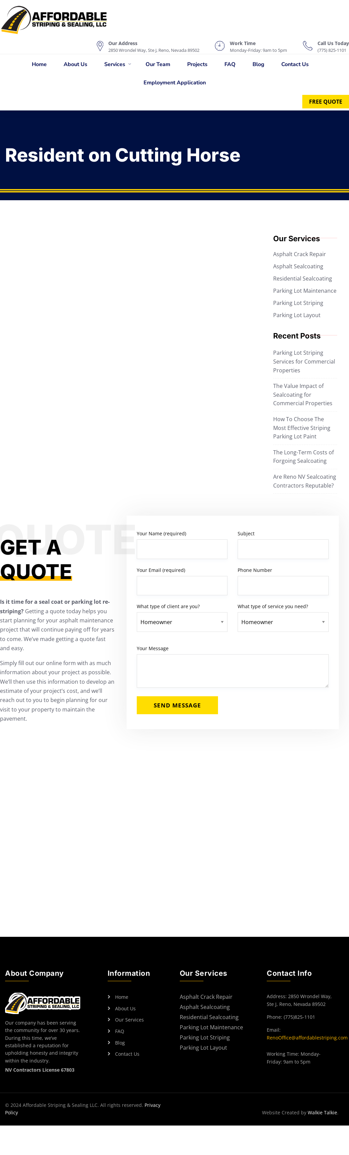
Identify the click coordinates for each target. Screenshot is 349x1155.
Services (114, 64)
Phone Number (283, 581)
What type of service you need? (283, 614)
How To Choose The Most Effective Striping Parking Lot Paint (301, 427)
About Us (75, 64)
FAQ (230, 64)
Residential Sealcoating (302, 278)
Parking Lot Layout (297, 315)
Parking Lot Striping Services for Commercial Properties (304, 361)
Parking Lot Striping (298, 303)
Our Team (158, 64)
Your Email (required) (182, 581)
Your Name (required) (182, 544)
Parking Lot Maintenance (304, 290)
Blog (258, 64)
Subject (283, 544)
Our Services (129, 1019)
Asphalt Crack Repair (299, 254)
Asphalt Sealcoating (298, 266)
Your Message (233, 666)
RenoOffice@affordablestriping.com (307, 1037)
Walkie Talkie (322, 1112)
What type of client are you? (182, 614)
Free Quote (325, 101)
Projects (197, 64)
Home (39, 64)
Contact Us (295, 64)
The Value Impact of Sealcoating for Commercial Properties (302, 394)
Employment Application (175, 82)
